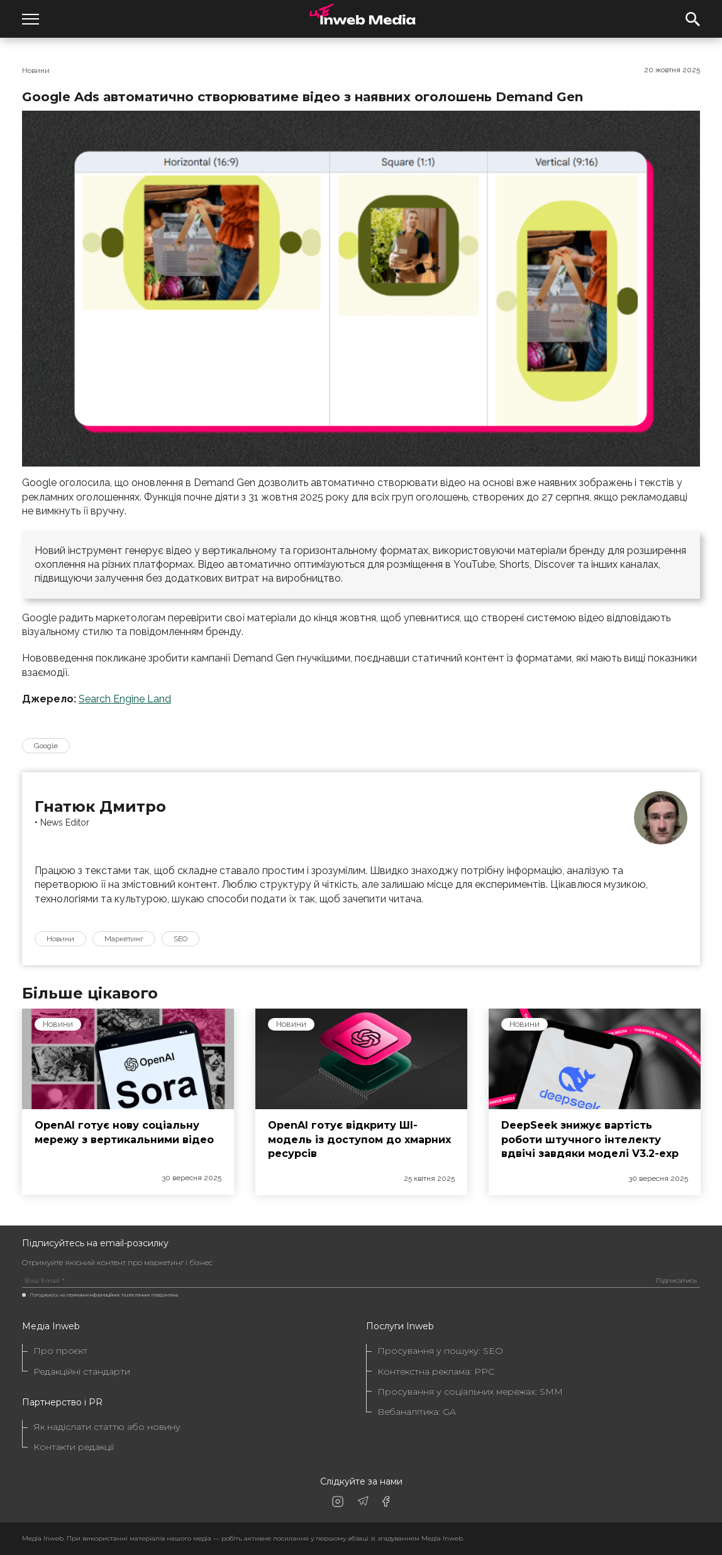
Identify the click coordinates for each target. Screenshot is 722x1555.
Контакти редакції (73, 1447)
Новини (36, 70)
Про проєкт (60, 1351)
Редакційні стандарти (81, 1371)
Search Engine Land (125, 699)
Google (46, 745)
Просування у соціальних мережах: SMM (470, 1391)
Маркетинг (123, 938)
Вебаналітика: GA (416, 1412)
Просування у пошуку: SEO (440, 1351)
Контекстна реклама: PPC (435, 1371)
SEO (180, 938)
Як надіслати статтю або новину (107, 1427)
